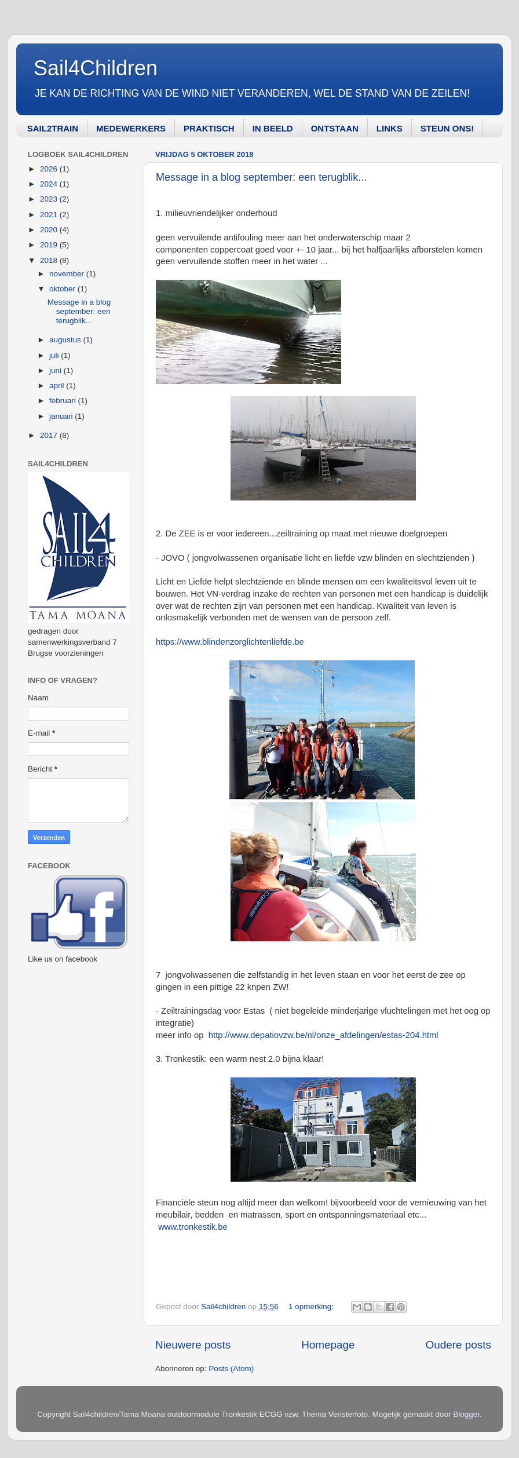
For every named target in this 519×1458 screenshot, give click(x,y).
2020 (50, 229)
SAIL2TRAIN (52, 128)
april (57, 385)
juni (56, 370)
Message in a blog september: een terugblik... (261, 177)
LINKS (390, 128)
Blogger (466, 1414)
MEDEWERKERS (131, 128)
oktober (63, 288)
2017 (50, 435)
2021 (50, 214)
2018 (50, 260)
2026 (50, 169)
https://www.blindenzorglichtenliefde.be (230, 641)
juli (55, 355)
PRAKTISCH (209, 128)
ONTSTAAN (335, 128)
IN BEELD (273, 128)
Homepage (327, 1345)
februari (63, 400)
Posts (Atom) (231, 1368)
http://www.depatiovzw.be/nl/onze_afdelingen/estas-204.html (323, 1035)
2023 (50, 199)
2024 (50, 184)
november (67, 273)
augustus (66, 339)
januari (62, 416)
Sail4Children (96, 68)
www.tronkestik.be (193, 1227)
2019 (50, 244)
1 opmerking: (312, 1306)
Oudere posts (458, 1345)
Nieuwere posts (193, 1345)
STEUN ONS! (447, 128)
